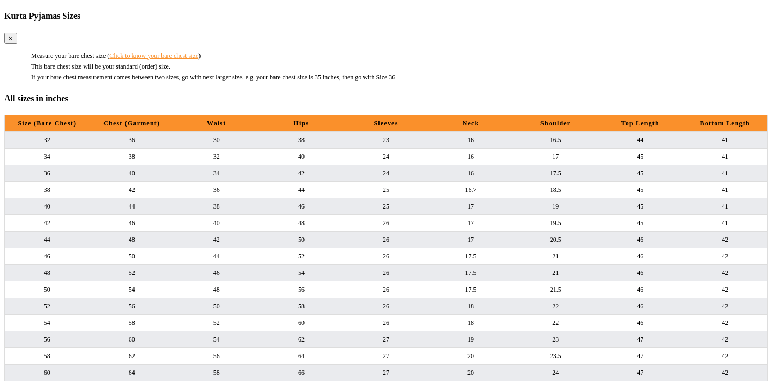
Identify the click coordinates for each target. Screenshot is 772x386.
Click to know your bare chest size (153, 56)
